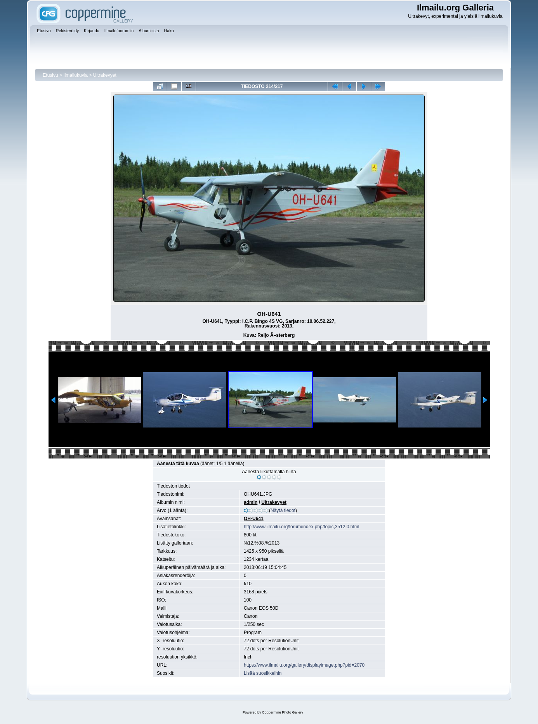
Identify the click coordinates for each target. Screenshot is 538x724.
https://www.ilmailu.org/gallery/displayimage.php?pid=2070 (304, 665)
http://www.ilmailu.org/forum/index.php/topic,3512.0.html (301, 526)
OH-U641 (254, 518)
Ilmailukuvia (75, 75)
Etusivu (50, 75)
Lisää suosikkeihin (262, 673)
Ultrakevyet (104, 75)
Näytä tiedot (283, 510)
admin (250, 502)
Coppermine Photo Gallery (282, 712)
